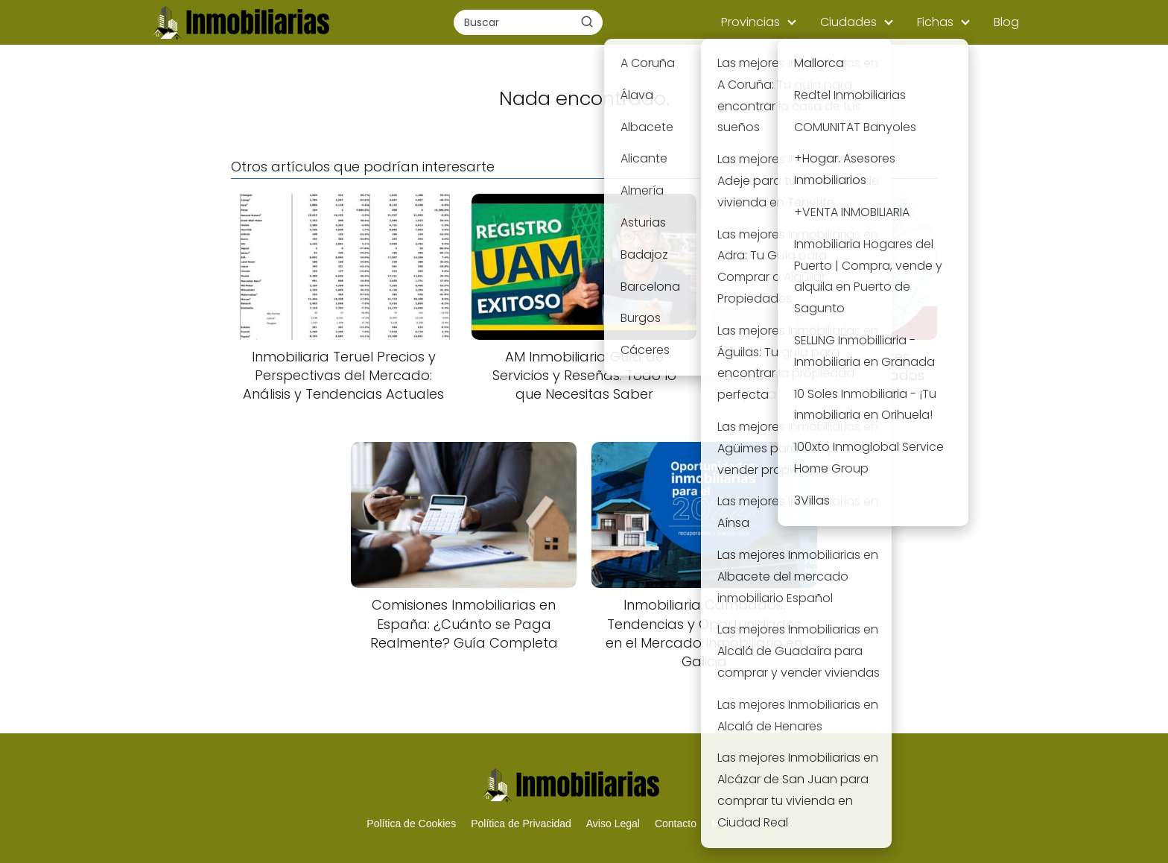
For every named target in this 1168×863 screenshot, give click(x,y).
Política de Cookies (411, 823)
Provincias (750, 22)
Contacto (675, 823)
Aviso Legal (613, 823)
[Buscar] (587, 22)
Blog (1006, 22)
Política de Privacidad (521, 823)
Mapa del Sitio (744, 823)
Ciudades (848, 22)
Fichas (935, 22)
